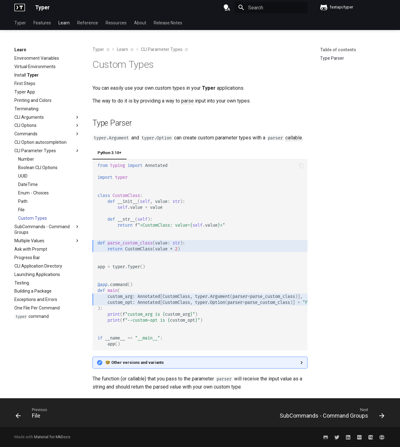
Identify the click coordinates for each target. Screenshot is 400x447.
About (140, 22)
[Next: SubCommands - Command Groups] (330, 414)
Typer (20, 22)
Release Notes (168, 22)
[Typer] (20, 7)
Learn (64, 22)
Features (42, 22)
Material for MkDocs (52, 436)
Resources (116, 22)
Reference (87, 22)
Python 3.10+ (110, 152)
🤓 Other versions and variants (134, 362)
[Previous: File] (33, 414)
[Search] (271, 7)
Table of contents (338, 49)
